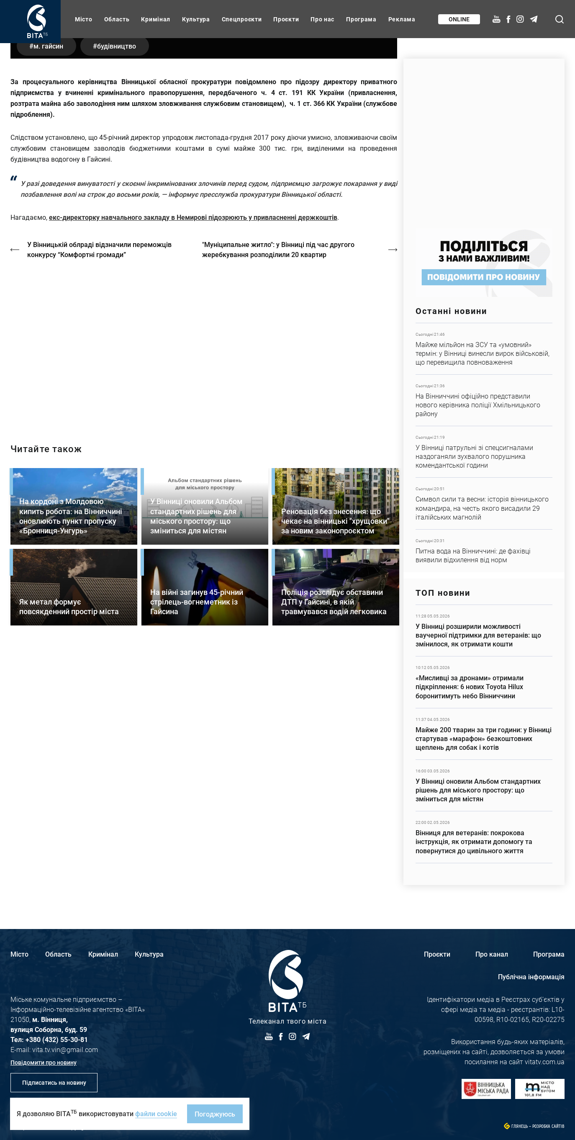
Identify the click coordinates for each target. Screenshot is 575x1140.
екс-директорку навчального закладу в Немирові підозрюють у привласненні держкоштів (193, 410)
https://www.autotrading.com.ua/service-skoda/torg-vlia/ (484, 139)
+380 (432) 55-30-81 (57, 1039)
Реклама (402, 19)
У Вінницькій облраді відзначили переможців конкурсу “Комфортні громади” (99, 442)
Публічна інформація (531, 976)
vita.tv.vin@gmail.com (65, 1049)
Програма (361, 19)
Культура (196, 19)
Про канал (491, 954)
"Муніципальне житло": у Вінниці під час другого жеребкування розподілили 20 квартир (278, 442)
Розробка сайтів (548, 1126)
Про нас (322, 19)
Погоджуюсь (215, 1113)
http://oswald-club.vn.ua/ (203, 538)
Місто (83, 19)
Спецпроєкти (242, 19)
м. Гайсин (48, 239)
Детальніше (484, 348)
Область (117, 19)
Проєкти (286, 19)
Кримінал (155, 19)
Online (459, 19)
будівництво (116, 239)
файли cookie (156, 1113)
